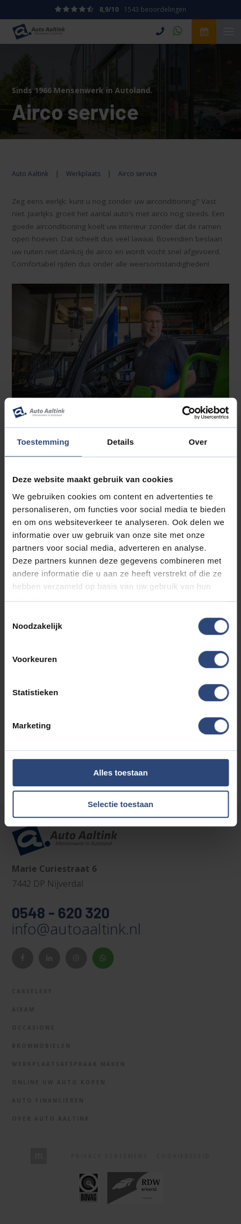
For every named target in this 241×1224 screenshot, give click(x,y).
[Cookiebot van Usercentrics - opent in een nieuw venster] (182, 413)
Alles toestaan (120, 773)
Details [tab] (120, 441)
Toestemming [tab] (43, 441)
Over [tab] (198, 441)
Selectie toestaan (120, 804)
